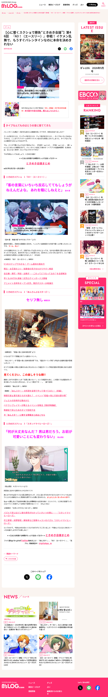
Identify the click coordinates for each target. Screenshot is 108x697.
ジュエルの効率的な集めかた (14, 395)
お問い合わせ (21, 684)
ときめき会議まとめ (38, 162)
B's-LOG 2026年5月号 (92, 67)
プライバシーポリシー (35, 684)
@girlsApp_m (45, 528)
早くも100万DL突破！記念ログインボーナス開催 (21, 275)
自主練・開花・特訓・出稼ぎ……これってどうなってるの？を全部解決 (28, 271)
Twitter (24, 526)
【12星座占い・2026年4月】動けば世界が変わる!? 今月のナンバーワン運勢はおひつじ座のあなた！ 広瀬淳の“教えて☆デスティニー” (20, 611)
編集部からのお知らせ (54, 674)
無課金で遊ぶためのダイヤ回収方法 (16, 404)
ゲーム (16, 12)
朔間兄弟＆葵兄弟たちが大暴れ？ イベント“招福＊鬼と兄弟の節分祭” (28, 391)
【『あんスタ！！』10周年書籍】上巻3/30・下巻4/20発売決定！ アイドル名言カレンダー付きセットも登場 (94, 155)
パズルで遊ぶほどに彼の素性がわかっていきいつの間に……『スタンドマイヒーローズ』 (34, 505)
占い (82, 4)
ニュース (42, 4)
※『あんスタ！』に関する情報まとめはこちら (20, 408)
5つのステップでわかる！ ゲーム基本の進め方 (20, 262)
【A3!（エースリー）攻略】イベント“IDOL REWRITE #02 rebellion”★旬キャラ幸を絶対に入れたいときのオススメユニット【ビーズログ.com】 (55, 645)
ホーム (3, 12)
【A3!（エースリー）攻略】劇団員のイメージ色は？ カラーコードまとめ (94, 236)
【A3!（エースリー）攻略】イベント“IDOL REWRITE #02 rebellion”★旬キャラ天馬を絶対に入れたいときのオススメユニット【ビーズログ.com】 (20, 645)
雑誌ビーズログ (54, 4)
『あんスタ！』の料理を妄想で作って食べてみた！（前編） (31, 387)
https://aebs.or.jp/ (83, 687)
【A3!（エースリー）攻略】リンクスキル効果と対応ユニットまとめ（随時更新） (94, 129)
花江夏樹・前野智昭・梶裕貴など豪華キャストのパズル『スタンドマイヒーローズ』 (33, 509)
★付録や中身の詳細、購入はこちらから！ (42, 109)
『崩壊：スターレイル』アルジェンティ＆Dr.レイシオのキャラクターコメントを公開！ (94, 210)
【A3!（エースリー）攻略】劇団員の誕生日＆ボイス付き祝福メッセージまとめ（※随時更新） (94, 183)
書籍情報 (66, 4)
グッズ (75, 4)
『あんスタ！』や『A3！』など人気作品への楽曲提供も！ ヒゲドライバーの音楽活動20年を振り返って (55, 611)
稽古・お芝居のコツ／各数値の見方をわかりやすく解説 (23, 267)
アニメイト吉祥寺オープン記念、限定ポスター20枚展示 (23, 280)
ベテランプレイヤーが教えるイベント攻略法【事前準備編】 (25, 399)
